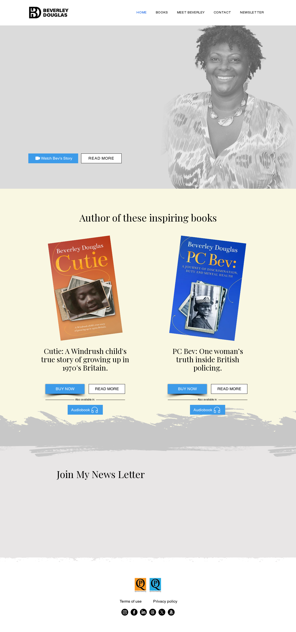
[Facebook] (134, 612)
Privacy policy (165, 601)
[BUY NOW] (65, 389)
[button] (161, 12)
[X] (162, 612)
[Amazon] (171, 612)
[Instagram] (124, 612)
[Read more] (101, 158)
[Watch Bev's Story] (53, 158)
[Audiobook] (85, 410)
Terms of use (131, 601)
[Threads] (152, 612)
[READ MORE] (107, 389)
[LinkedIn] (143, 612)
